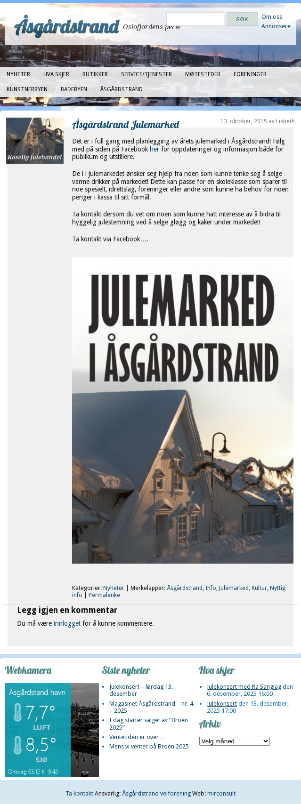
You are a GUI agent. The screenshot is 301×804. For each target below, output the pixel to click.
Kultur (259, 588)
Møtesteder (202, 74)
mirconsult (221, 793)
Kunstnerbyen (27, 89)
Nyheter (18, 74)
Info (210, 588)
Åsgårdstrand (66, 26)
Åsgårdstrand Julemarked (125, 124)
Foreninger (250, 74)
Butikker (95, 74)
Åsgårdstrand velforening (156, 793)
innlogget (67, 623)
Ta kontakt (79, 793)
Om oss (271, 16)
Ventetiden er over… (137, 736)
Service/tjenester (146, 74)
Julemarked (234, 588)
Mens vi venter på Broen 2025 (149, 746)
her (155, 149)
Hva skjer (56, 74)
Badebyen (74, 89)
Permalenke (104, 595)
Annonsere (276, 26)
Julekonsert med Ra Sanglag (244, 686)
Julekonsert (222, 703)
